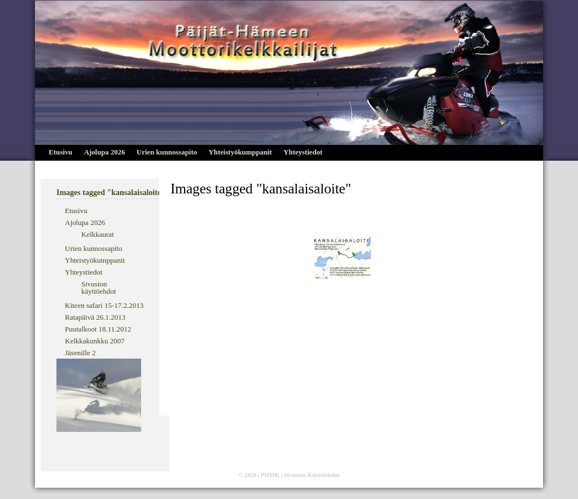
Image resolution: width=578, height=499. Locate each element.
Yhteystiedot (302, 152)
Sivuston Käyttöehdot (312, 475)
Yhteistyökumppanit (240, 152)
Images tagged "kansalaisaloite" (260, 188)
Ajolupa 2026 (104, 152)
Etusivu (60, 152)
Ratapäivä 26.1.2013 (95, 317)
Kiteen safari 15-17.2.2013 (104, 305)
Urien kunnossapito (167, 152)
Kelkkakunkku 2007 (95, 341)
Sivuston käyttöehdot (98, 287)
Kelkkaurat (97, 234)
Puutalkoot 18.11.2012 (98, 329)
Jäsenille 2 (80, 352)
